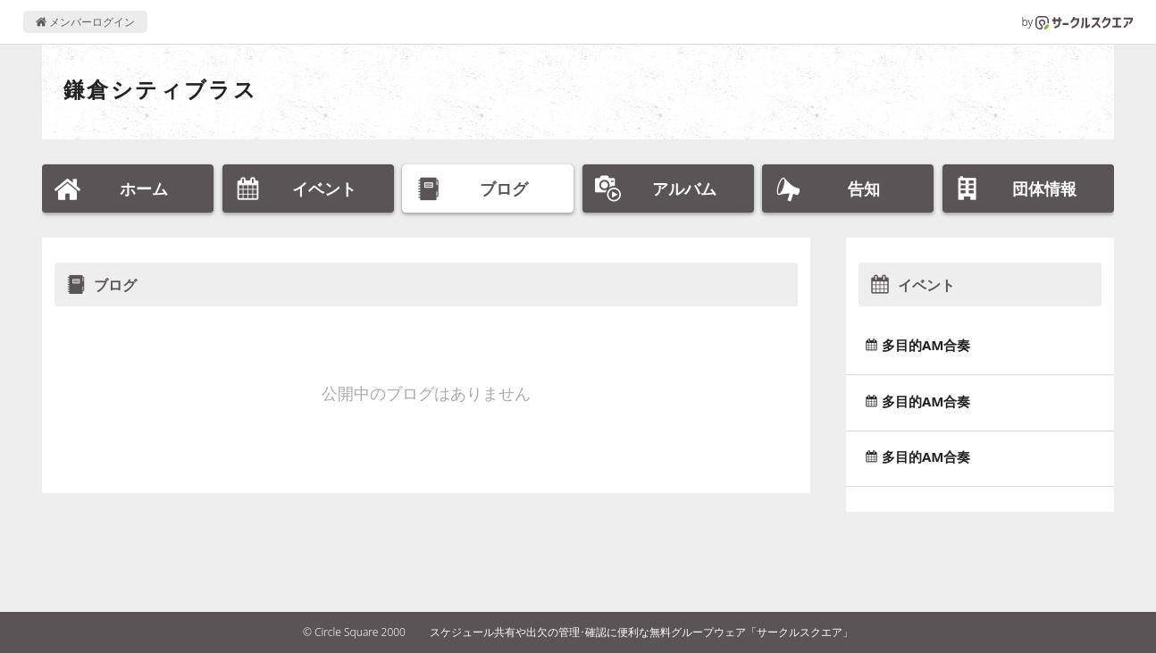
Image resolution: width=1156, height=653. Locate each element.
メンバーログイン (85, 21)
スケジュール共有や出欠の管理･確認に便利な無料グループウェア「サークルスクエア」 (641, 632)
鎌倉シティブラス (160, 89)
